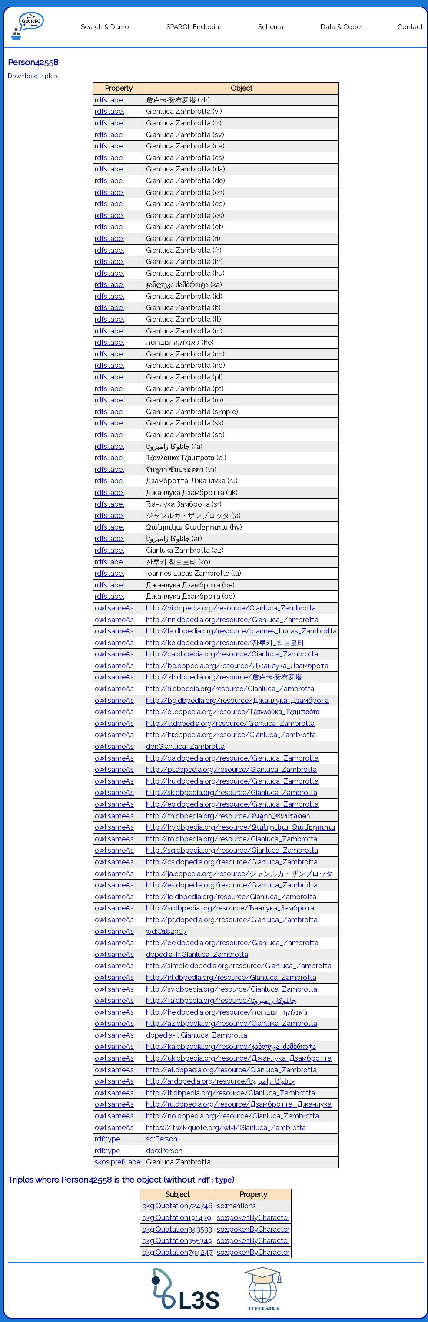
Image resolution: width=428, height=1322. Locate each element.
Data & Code (341, 27)
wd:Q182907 (166, 931)
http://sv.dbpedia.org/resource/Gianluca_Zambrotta (231, 989)
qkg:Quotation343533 (177, 1229)
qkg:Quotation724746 (177, 1206)
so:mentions (236, 1206)
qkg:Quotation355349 (177, 1240)
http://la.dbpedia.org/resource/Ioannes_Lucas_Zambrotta (241, 631)
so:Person (161, 1139)
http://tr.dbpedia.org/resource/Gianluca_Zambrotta (230, 723)
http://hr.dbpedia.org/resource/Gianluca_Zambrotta (231, 735)
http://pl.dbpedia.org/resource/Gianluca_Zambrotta (231, 769)
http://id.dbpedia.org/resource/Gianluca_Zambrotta (231, 897)
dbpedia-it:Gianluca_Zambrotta (196, 1035)
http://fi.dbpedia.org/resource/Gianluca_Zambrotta (230, 689)
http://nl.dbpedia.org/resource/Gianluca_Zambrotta (231, 977)
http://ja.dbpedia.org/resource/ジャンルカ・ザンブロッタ (239, 874)
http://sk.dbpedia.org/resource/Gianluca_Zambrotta (231, 792)
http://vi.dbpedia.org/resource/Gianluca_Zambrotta (231, 608)
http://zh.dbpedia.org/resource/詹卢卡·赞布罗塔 (224, 677)
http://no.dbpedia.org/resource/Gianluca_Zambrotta (232, 1116)
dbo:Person (164, 1151)
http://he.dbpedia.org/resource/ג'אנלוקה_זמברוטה (227, 1012)
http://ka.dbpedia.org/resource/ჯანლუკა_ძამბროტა (231, 1046)
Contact (410, 27)
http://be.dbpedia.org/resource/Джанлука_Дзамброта (237, 666)
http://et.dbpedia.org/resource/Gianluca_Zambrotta (231, 1070)
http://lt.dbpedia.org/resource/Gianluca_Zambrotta (230, 1093)
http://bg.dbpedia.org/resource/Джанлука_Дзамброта (237, 700)
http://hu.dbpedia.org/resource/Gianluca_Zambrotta (232, 781)
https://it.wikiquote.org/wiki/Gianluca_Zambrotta (226, 1128)
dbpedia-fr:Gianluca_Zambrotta (197, 954)
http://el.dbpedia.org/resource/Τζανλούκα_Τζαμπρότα (233, 712)
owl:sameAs (114, 608)
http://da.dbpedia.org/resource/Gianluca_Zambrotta (232, 758)
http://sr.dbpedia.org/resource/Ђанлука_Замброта (230, 908)
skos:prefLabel (118, 1162)
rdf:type (107, 1139)
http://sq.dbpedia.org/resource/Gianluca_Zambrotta (232, 850)
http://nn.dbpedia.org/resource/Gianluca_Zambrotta (232, 620)
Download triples (33, 75)
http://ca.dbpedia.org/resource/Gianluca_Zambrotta (232, 654)
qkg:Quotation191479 (176, 1217)
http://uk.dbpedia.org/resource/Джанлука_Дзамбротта (239, 1058)
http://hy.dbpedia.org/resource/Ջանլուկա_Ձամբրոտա (240, 827)
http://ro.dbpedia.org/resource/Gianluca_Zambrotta (231, 839)
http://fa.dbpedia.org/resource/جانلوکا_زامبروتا (221, 1000)
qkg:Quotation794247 (177, 1252)
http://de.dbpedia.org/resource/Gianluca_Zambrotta (232, 943)
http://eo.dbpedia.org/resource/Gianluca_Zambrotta (232, 804)
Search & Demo (105, 27)
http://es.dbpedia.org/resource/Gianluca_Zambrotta (232, 885)
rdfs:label (109, 100)
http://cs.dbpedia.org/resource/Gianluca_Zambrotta (232, 862)
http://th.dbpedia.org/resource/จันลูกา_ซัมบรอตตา (228, 816)
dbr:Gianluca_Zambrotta (185, 746)
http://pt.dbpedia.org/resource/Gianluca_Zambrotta (232, 920)
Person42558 (33, 62)
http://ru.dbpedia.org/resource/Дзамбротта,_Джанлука (239, 1104)
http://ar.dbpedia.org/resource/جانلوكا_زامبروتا (220, 1081)
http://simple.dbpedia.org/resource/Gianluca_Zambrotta (239, 966)
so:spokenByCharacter (253, 1217)
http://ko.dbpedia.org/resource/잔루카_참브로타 (225, 643)
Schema (270, 27)
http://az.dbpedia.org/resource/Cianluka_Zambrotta (231, 1023)
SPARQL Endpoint (193, 27)
